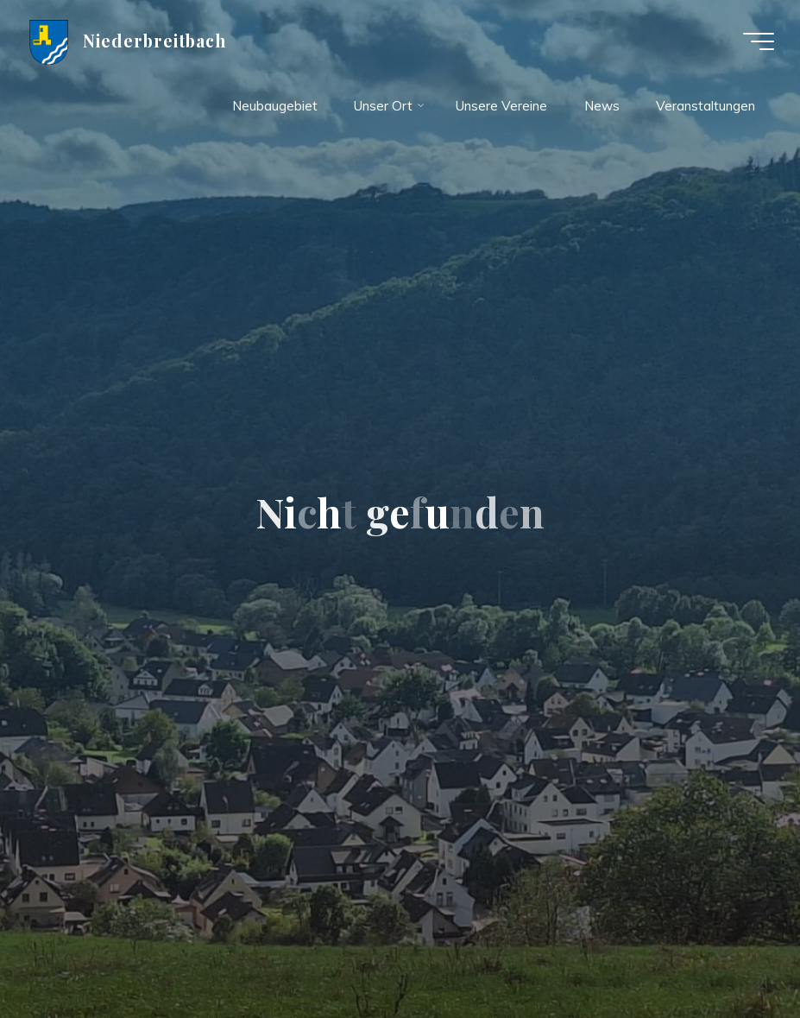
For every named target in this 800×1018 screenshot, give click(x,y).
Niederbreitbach (155, 40)
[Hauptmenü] (758, 41)
